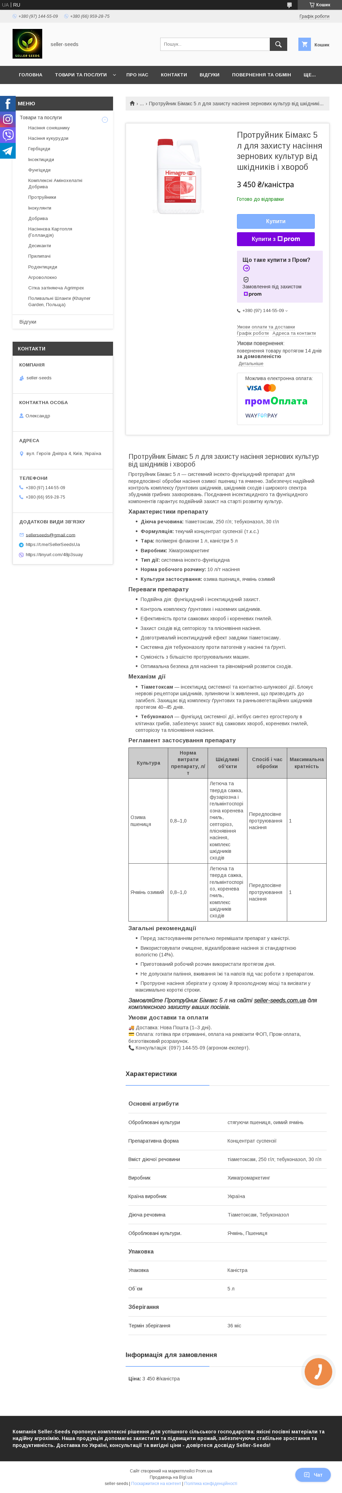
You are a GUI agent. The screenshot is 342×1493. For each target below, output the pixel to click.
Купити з (276, 239)
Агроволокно (42, 277)
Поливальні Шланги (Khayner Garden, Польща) (59, 301)
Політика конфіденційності (210, 1483)
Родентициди (42, 267)
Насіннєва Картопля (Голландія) (50, 232)
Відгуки (210, 74)
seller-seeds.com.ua (280, 1000)
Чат (313, 1475)
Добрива (38, 218)
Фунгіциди (39, 170)
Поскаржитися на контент (156, 1483)
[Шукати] (278, 44)
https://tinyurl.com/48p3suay (54, 554)
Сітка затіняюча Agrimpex (56, 287)
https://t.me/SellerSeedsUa (53, 544)
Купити (276, 221)
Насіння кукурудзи (48, 138)
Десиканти (39, 245)
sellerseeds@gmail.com (50, 534)
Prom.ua (204, 1471)
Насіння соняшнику (49, 127)
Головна (30, 74)
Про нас (137, 74)
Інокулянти (39, 208)
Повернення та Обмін (261, 74)
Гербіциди (39, 148)
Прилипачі (39, 256)
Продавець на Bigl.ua (171, 1477)
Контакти (174, 74)
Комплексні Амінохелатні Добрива (55, 183)
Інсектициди (41, 159)
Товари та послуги (81, 74)
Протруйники (42, 197)
